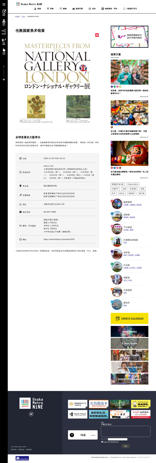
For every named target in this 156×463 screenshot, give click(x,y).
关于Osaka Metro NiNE (18, 446)
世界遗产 (131, 193)
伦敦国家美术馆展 (33, 16)
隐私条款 (21, 449)
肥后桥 (132, 217)
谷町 (125, 255)
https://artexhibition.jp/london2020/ (59, 239)
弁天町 (132, 268)
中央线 (126, 265)
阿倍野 (130, 255)
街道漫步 (133, 189)
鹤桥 (131, 230)
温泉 (142, 189)
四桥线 (126, 215)
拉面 (124, 189)
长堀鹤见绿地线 (130, 240)
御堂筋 (139, 205)
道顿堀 (132, 205)
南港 (125, 305)
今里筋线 (127, 290)
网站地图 (29, 449)
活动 (23, 16)
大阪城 (125, 268)
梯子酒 (141, 193)
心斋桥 (125, 205)
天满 (130, 280)
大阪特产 (115, 189)
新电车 (126, 303)
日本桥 (125, 230)
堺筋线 (126, 278)
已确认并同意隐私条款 (111, 442)
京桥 (125, 242)
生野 (125, 293)
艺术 (113, 193)
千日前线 (127, 227)
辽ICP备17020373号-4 (143, 457)
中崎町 (137, 255)
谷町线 (126, 252)
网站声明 (13, 449)
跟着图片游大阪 (118, 184)
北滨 (125, 280)
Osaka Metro (133, 184)
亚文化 (121, 193)
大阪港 (139, 268)
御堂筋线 (127, 202)
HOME (17, 16)
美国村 (125, 217)
